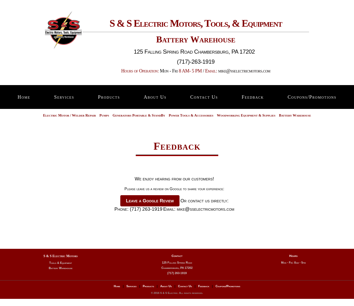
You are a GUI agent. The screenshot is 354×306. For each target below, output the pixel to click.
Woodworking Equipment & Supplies (246, 115)
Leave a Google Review (150, 200)
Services (64, 97)
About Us (155, 97)
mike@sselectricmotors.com (244, 70)
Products (109, 97)
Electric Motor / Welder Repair (69, 115)
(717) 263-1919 (146, 209)
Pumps (104, 115)
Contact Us (204, 97)
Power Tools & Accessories (191, 115)
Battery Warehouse (295, 115)
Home (24, 97)
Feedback (253, 97)
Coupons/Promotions (312, 97)
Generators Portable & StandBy (139, 115)
